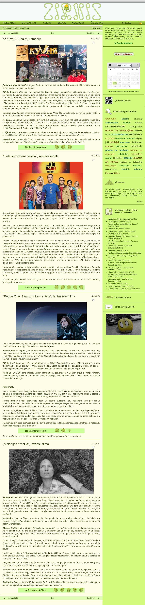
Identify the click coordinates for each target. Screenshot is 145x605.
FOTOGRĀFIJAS (119, 134)
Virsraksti (96, 28)
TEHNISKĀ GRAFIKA (131, 166)
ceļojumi (127, 122)
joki (107, 142)
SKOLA (62, 23)
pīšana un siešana (116, 150)
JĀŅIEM (139, 139)
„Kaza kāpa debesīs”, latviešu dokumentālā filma (120, 247)
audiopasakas (111, 123)
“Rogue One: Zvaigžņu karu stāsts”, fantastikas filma (39, 296)
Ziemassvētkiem (112, 173)
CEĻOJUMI (78, 23)
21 (115, 83)
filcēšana (138, 131)
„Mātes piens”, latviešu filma (119, 221)
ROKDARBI (9, 23)
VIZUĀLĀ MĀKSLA (131, 169)
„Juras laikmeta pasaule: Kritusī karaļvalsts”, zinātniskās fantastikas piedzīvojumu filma (122, 274)
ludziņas (109, 146)
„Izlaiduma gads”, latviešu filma (120, 286)
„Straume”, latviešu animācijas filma (122, 219)
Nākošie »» (91, 33)
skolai (108, 158)
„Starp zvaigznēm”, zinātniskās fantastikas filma (120, 268)
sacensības (137, 154)
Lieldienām (136, 142)
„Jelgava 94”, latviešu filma (119, 229)
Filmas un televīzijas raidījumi (16, 28)
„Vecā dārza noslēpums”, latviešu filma (124, 289)
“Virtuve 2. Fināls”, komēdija (22, 39)
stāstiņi (127, 158)
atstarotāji (138, 119)
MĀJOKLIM (122, 146)
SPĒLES (126, 23)
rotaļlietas (123, 154)
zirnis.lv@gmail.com (125, 307)
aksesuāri (110, 118)
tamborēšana (110, 166)
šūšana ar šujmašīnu (131, 162)
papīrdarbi (136, 146)
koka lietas (125, 142)
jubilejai (114, 142)
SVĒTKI (47, 23)
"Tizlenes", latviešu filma (118, 284)
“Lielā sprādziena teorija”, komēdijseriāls (30, 156)
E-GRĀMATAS (29, 23)
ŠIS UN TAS (96, 23)
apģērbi (125, 119)
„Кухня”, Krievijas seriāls (118, 234)
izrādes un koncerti (125, 138)
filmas (108, 134)
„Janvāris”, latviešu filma (118, 250)
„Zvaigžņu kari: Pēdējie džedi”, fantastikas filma (120, 280)
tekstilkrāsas (111, 169)
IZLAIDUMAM (110, 138)
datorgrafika (136, 126)
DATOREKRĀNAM (115, 126)
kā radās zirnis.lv (123, 297)
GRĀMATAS (135, 134)
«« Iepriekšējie (13, 33)
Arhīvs (139, 201)
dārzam (138, 123)
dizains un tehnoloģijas (119, 130)
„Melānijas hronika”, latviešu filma (26, 444)
